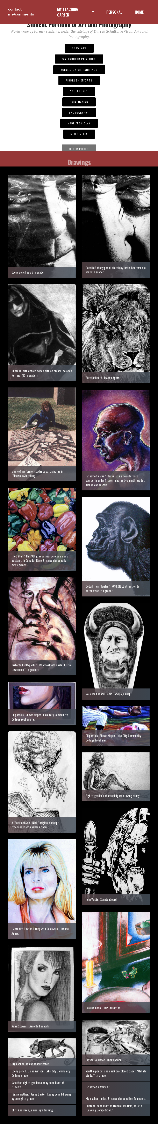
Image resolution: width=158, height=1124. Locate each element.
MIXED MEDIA (79, 134)
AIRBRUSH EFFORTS (79, 80)
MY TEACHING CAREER (67, 12)
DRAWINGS (79, 48)
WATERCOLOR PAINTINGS (79, 59)
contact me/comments (21, 11)
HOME (139, 12)
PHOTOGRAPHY (79, 112)
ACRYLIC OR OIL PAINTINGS (79, 69)
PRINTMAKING (79, 102)
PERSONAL (114, 12)
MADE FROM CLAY (79, 123)
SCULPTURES (79, 91)
